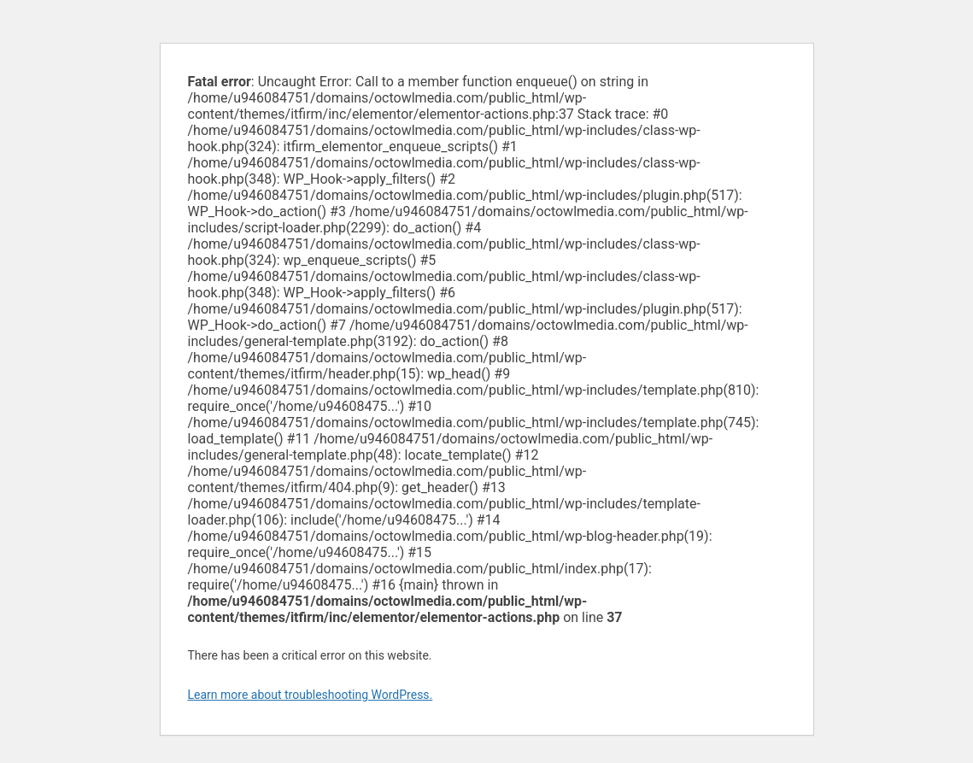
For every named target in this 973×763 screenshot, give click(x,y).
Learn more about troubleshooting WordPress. (310, 694)
